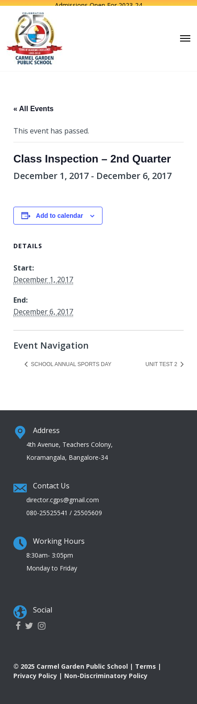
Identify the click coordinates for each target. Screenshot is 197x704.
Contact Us (51, 483)
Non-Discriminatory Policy (106, 673)
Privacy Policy (35, 673)
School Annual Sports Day (70, 361)
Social (42, 607)
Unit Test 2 (162, 361)
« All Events (33, 106)
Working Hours (59, 538)
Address (46, 428)
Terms (145, 663)
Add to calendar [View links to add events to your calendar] (59, 213)
